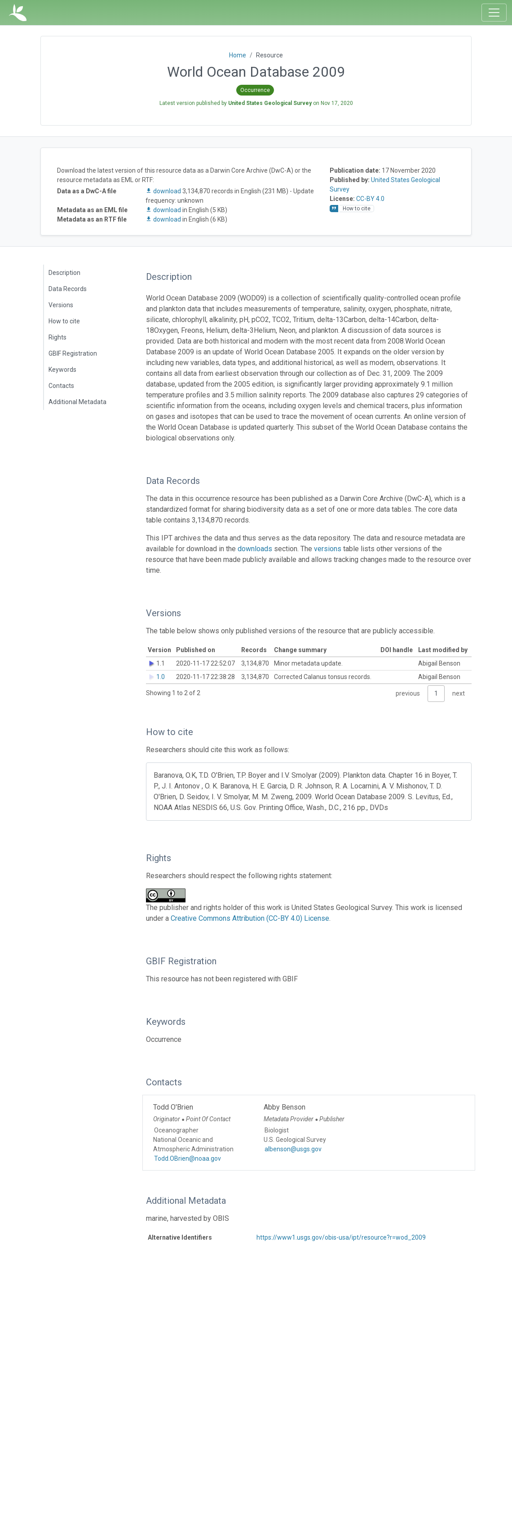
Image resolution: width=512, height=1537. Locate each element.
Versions (61, 305)
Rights (57, 337)
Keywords (62, 369)
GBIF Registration (73, 353)
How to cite (64, 321)
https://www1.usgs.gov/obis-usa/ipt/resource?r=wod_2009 (341, 1237)
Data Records (68, 288)
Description (64, 272)
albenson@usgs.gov (293, 1149)
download (164, 191)
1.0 (160, 676)
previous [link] (408, 693)
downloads (255, 548)
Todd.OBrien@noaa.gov (187, 1158)
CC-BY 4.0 (370, 198)
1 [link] (436, 693)
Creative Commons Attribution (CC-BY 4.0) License (250, 918)
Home (237, 55)
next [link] (458, 693)
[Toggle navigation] (494, 13)
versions (327, 548)
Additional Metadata (77, 401)
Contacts (61, 385)
